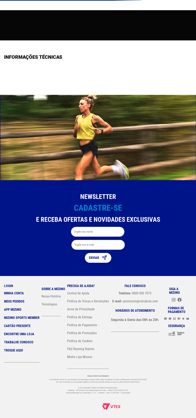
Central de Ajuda (78, 293)
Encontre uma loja (19, 334)
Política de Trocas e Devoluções (88, 301)
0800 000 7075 (135, 293)
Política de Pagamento (82, 325)
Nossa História (51, 296)
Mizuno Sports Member (21, 318)
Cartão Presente (17, 326)
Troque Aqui (13, 350)
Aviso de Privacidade (81, 309)
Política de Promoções (82, 333)
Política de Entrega (79, 317)
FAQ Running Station (80, 349)
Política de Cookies (79, 341)
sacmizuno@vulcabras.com (135, 301)
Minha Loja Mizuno (79, 357)
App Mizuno (12, 310)
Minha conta (14, 293)
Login (8, 286)
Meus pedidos (14, 301)
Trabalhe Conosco (18, 342)
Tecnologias (49, 304)
